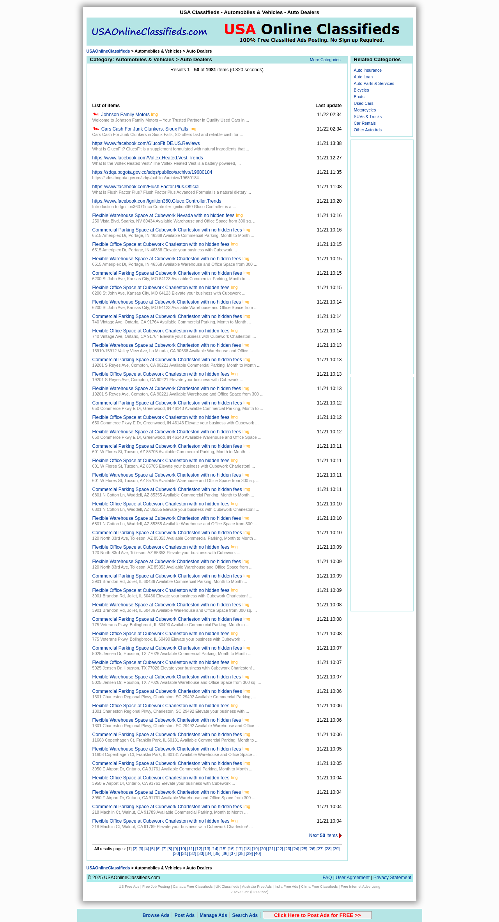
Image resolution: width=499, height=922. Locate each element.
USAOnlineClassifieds (108, 51)
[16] (231, 848)
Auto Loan (363, 76)
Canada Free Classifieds (192, 886)
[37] (233, 853)
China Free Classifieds (319, 886)
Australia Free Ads (257, 886)
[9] (175, 848)
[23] (287, 848)
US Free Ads (129, 886)
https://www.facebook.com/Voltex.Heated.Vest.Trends (147, 158)
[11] (190, 848)
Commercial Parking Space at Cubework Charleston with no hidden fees (167, 230)
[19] (255, 848)
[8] (170, 848)
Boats (359, 96)
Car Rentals (365, 123)
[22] (279, 848)
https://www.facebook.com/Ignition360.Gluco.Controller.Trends (156, 201)
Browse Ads (156, 915)
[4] (146, 848)
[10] (182, 848)
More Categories (325, 59)
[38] (241, 853)
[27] (320, 848)
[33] (200, 853)
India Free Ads (286, 886)
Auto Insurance (368, 70)
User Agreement (353, 877)
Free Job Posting (156, 886)
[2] (135, 848)
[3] (140, 848)
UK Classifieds (227, 886)
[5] (152, 848)
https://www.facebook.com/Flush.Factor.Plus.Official (146, 186)
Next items (325, 835)
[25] (304, 848)
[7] (164, 848)
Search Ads (245, 915)
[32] (192, 853)
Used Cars (363, 103)
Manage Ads (213, 915)
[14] (214, 848)
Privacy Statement (392, 877)
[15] (222, 848)
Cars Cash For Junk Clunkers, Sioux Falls (144, 129)
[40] (257, 853)
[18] (247, 848)
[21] (271, 848)
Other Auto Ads (368, 129)
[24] (295, 848)
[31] (184, 853)
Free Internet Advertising (360, 886)
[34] (208, 853)
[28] (328, 848)
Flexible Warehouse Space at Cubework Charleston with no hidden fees (166, 258)
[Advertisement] (217, 87)
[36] (224, 853)
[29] (336, 848)
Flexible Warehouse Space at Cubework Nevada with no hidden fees (163, 215)
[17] (239, 848)
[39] (249, 853)
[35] (217, 853)
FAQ (327, 877)
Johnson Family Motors (125, 114)
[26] (311, 848)
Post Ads (185, 915)
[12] (198, 848)
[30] (176, 853)
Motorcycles (365, 110)
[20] (263, 848)
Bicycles (361, 90)
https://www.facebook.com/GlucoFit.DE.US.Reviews (146, 143)
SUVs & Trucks (368, 116)
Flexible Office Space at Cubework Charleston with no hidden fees (161, 244)
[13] (207, 848)
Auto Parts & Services (374, 83)
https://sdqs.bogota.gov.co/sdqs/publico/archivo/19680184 (152, 172)
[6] (158, 848)
